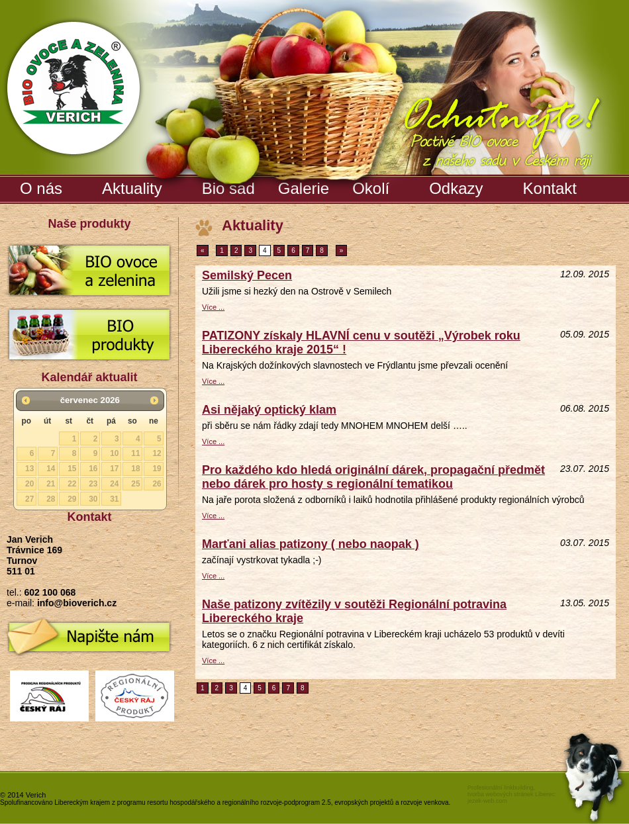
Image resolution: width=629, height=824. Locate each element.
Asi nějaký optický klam (269, 409)
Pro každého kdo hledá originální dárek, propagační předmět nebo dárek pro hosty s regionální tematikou (373, 476)
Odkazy (456, 188)
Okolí (370, 188)
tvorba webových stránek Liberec (511, 794)
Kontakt (550, 188)
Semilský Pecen (247, 275)
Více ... (213, 307)
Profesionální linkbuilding (500, 787)
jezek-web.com (487, 801)
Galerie (305, 186)
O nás (41, 188)
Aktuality (132, 188)
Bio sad (230, 186)
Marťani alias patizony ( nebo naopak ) (310, 544)
